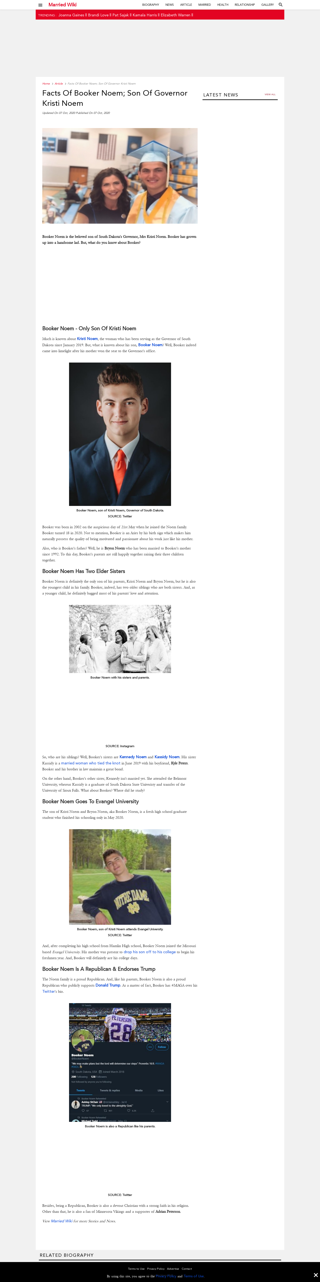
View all (270, 94)
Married (204, 4)
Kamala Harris (145, 15)
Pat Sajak (120, 15)
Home (46, 83)
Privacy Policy (166, 1276)
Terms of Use (194, 1276)
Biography (150, 4)
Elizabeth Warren (175, 15)
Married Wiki (62, 4)
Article (186, 4)
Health (222, 4)
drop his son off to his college (150, 952)
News (170, 4)
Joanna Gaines (71, 15)
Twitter (48, 991)
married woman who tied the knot (90, 763)
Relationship (245, 4)
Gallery (267, 4)
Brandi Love (98, 15)
